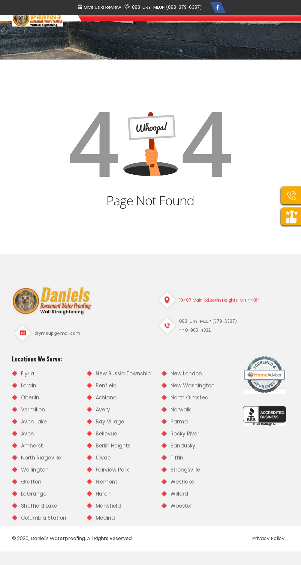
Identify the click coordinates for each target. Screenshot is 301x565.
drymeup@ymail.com (57, 407)
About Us (160, 24)
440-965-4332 (195, 404)
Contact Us (277, 24)
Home (144, 24)
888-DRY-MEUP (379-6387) (208, 395)
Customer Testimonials (221, 24)
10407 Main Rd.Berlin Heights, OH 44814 (219, 373)
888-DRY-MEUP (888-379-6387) (167, 7)
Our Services (183, 24)
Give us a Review (102, 7)
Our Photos (254, 24)
